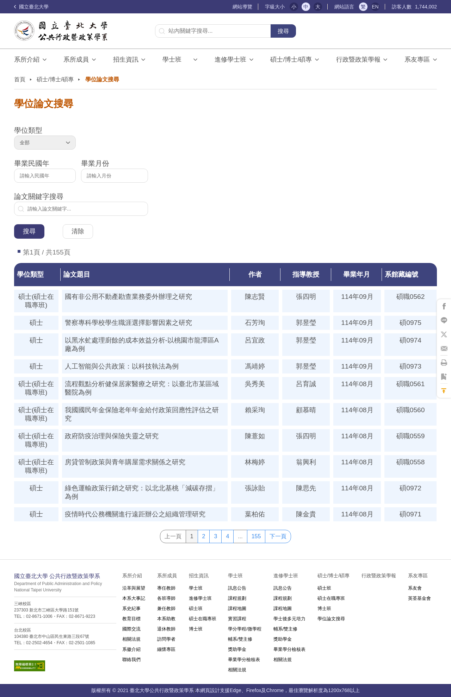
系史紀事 (131, 608)
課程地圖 (237, 608)
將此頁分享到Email (443, 348)
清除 (78, 231)
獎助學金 (237, 649)
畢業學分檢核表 (244, 659)
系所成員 (76, 59)
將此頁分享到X (444, 334)
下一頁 (278, 536)
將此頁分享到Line (444, 320)
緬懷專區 (166, 649)
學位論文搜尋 (331, 618)
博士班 (196, 629)
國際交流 (131, 629)
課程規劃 (237, 598)
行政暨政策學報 (358, 59)
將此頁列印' (444, 363)
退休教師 (166, 629)
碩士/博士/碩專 (291, 59)
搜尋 (283, 31)
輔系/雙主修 (240, 639)
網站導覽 (242, 7)
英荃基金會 (419, 598)
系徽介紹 (131, 649)
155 (256, 536)
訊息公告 (237, 588)
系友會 (415, 588)
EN (375, 7)
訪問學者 (166, 639)
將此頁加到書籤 (443, 377)
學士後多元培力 (289, 618)
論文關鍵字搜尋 (81, 204)
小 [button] (293, 7)
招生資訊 (125, 59)
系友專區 (417, 59)
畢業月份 (114, 171)
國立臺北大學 (31, 6)
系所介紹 (26, 59)
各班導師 (166, 598)
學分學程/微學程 (244, 629)
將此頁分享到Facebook (444, 306)
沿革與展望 (133, 588)
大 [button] (317, 7)
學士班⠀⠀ (176, 59)
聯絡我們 (131, 659)
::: (229, 7)
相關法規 (131, 639)
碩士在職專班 (202, 618)
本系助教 (166, 618)
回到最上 (444, 391)
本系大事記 (133, 598)
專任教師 (166, 588)
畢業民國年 (45, 171)
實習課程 (237, 618)
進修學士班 (230, 59)
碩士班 (196, 608)
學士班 (196, 588)
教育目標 (131, 618)
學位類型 (45, 138)
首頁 (19, 79)
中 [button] (305, 7)
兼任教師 (166, 608)
